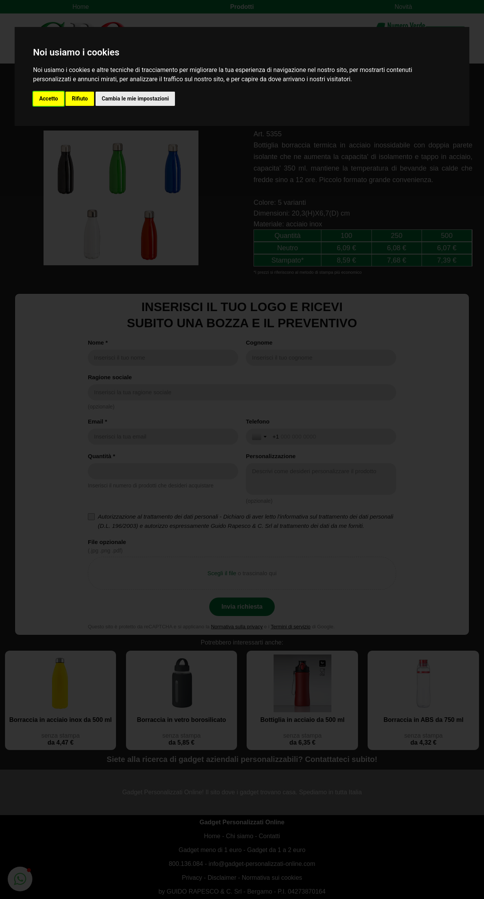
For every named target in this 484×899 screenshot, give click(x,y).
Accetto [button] (48, 98)
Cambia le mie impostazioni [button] (135, 98)
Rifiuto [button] (80, 98)
